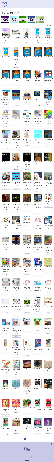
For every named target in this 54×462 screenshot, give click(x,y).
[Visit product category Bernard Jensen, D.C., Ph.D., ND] (14, 20)
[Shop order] (49, 26)
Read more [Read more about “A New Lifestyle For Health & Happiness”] (5, 394)
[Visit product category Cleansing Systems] (22, 20)
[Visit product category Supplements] (40, 20)
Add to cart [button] (48, 43)
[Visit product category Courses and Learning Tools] (31, 20)
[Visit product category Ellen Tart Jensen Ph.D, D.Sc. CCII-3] (5, 20)
